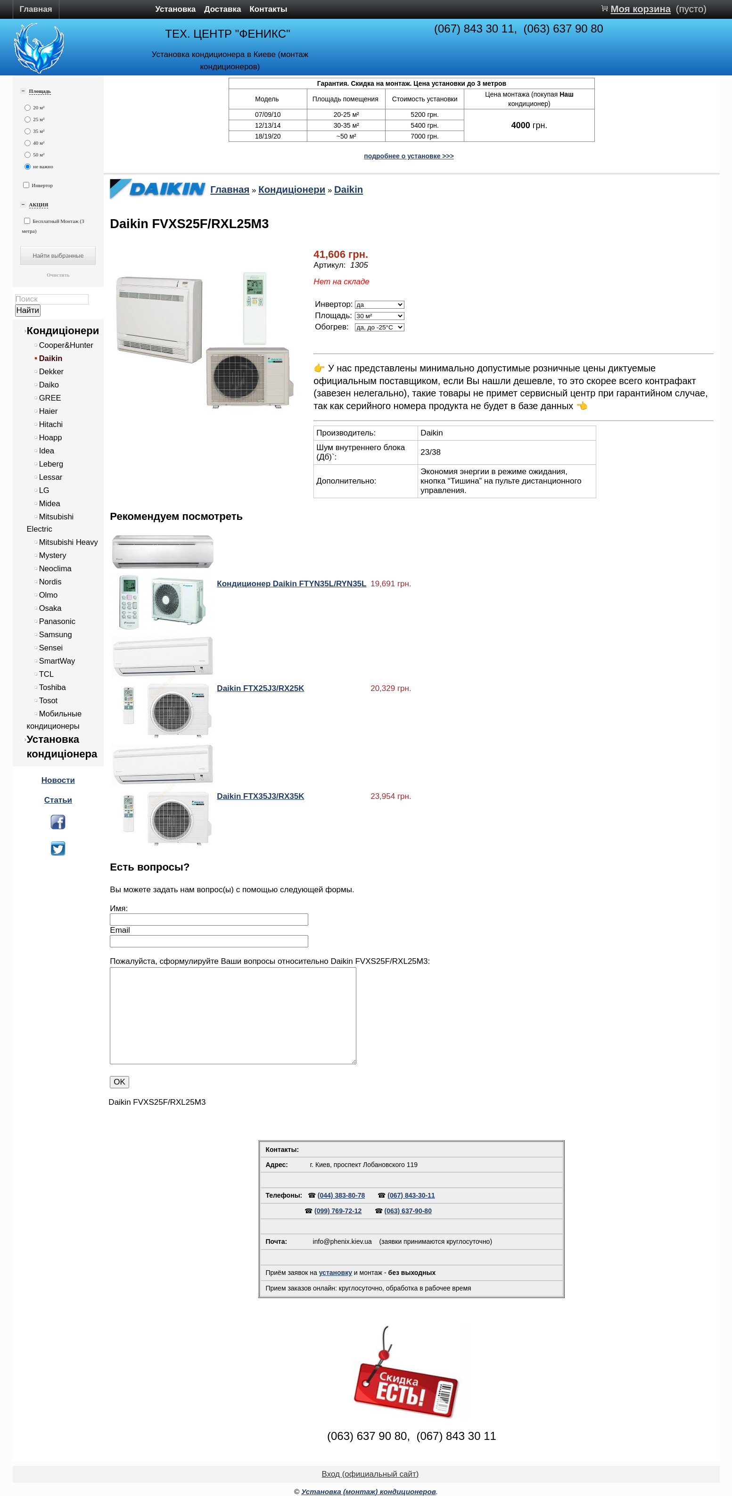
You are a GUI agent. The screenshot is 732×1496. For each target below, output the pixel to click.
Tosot (48, 700)
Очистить (58, 275)
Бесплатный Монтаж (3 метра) (53, 226)
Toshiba (52, 687)
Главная (36, 9)
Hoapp (50, 437)
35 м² (35, 131)
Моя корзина (640, 9)
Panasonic (57, 621)
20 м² (35, 108)
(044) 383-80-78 (341, 1195)
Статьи (58, 800)
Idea (46, 450)
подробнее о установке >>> (409, 156)
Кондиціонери (63, 331)
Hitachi (51, 424)
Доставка (222, 9)
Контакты (268, 9)
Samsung (55, 634)
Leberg (51, 464)
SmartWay (57, 661)
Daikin (51, 358)
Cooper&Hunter (66, 345)
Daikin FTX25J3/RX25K (260, 688)
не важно (39, 167)
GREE (50, 398)
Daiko (49, 384)
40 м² (35, 143)
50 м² (35, 155)
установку (335, 1272)
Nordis (50, 581)
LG (44, 490)
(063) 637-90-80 (408, 1211)
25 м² (35, 119)
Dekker (51, 371)
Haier (48, 411)
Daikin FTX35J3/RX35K (260, 796)
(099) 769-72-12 (338, 1211)
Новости (58, 780)
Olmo (48, 595)
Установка (176, 9)
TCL (46, 674)
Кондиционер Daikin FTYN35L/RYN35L (291, 583)
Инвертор (38, 185)
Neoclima (55, 568)
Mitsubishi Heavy (68, 542)
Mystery (52, 555)
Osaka (50, 608)
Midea (49, 503)
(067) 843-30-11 (411, 1195)
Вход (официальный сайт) (370, 1474)
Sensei (51, 647)
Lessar (51, 477)
